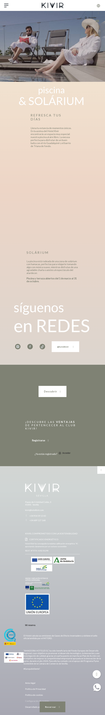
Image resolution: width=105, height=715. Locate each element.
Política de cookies (34, 695)
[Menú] (6, 5)
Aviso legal (30, 683)
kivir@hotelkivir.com (34, 510)
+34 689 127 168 (38, 520)
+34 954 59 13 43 (38, 516)
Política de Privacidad (35, 689)
